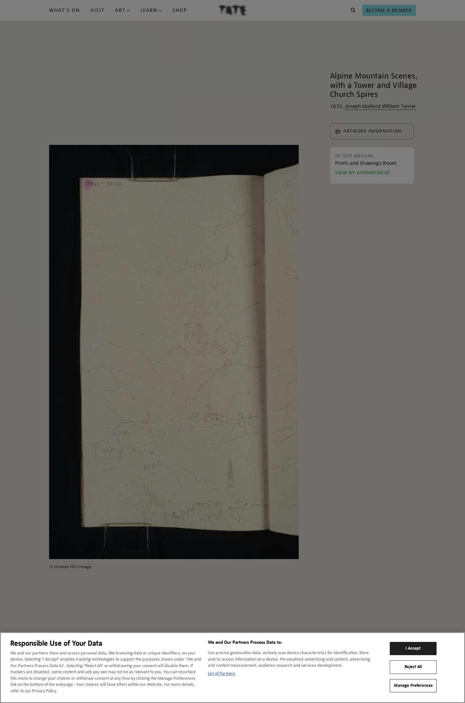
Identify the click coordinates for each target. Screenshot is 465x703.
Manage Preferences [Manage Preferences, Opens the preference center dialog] (413, 685)
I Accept (413, 648)
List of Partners (221, 673)
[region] (232, 667)
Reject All (413, 667)
